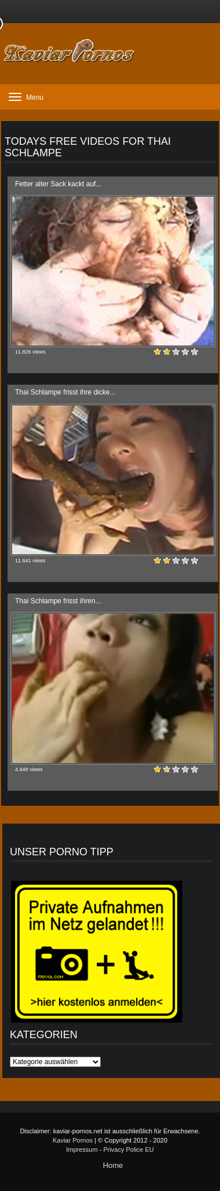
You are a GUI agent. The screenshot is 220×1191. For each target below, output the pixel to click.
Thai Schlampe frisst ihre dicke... (65, 392)
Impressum (81, 1149)
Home (113, 1165)
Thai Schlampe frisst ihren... (58, 601)
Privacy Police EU (128, 1149)
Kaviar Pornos (73, 1140)
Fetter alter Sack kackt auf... (58, 184)
